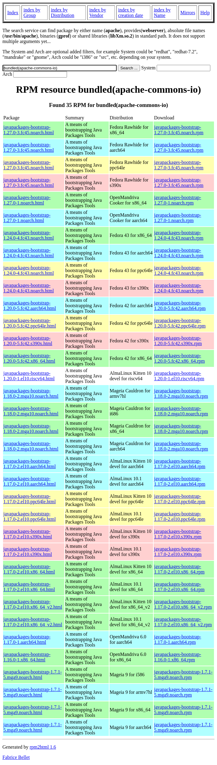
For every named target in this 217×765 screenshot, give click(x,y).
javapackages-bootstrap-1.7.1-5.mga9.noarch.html (32, 674)
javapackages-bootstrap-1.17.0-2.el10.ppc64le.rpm (179, 499)
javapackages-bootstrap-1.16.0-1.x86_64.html (26, 657)
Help (205, 12)
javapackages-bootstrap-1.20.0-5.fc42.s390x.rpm (178, 340)
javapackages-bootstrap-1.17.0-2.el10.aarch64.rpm (179, 463)
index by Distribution (62, 12)
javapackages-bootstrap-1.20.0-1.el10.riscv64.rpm (179, 376)
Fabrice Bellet (16, 757)
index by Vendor (97, 12)
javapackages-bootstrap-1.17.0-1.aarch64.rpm (177, 639)
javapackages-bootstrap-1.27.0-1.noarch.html (26, 200)
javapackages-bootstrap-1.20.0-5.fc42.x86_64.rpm (179, 358)
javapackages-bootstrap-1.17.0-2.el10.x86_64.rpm (179, 569)
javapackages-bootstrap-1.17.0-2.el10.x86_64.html (29, 569)
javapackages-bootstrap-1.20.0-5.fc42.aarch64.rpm (179, 305)
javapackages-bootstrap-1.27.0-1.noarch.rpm (177, 200)
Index (12, 12)
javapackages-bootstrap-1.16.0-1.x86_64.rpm (177, 657)
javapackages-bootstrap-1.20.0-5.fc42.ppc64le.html (29, 323)
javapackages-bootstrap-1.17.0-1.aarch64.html (26, 639)
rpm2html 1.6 (43, 747)
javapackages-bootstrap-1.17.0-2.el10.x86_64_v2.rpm (183, 604)
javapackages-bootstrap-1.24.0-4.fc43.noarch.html (28, 235)
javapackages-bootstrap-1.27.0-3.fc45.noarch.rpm (178, 130)
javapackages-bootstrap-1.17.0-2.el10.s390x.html (27, 534)
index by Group (31, 12)
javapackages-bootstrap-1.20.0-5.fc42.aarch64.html (29, 305)
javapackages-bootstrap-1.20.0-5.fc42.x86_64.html (29, 358)
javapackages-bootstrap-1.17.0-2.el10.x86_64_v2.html (32, 604)
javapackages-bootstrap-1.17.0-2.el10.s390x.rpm (178, 534)
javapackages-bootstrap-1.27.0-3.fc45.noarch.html (28, 130)
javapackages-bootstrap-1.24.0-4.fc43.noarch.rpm (178, 235)
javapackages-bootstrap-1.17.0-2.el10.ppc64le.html (29, 499)
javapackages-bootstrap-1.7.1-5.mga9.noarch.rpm (183, 674)
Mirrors (187, 12)
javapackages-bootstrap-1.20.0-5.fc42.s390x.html (27, 340)
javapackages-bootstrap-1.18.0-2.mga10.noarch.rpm (181, 393)
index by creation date (130, 12)
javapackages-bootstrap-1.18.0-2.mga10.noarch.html (30, 393)
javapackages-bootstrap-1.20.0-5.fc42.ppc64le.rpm (179, 323)
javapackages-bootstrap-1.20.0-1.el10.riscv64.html (29, 376)
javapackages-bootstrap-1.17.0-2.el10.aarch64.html (29, 463)
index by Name (162, 12)
